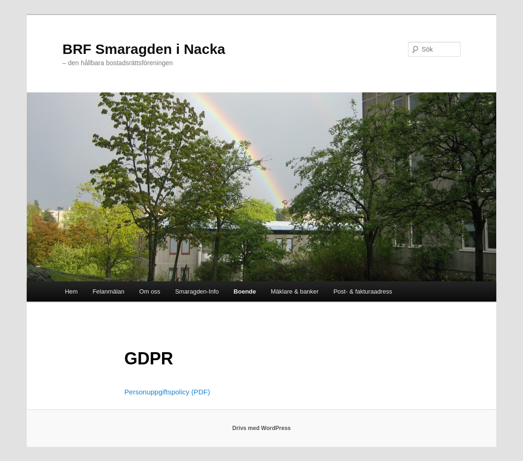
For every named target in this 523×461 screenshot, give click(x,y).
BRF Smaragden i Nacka (143, 49)
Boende (245, 291)
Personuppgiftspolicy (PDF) (167, 392)
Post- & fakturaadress (362, 291)
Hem (71, 291)
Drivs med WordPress (261, 428)
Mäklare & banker (295, 291)
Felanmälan (108, 291)
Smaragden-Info (197, 291)
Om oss (150, 291)
